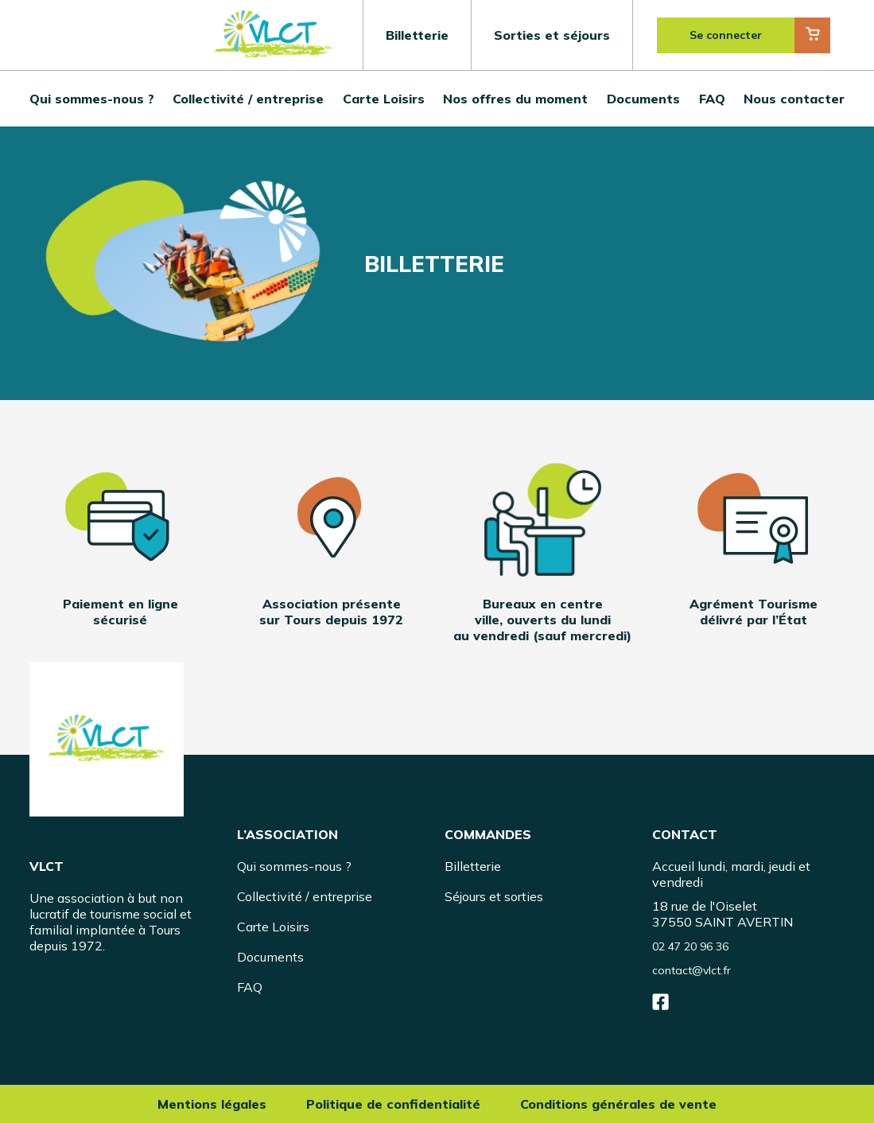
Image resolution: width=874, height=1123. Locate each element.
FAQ (712, 99)
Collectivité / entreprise (248, 99)
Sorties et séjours (552, 35)
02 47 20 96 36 (690, 946)
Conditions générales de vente (618, 1104)
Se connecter (725, 35)
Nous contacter (794, 99)
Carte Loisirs (384, 99)
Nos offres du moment (515, 99)
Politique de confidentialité (393, 1104)
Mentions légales (211, 1104)
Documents (643, 99)
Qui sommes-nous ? (91, 99)
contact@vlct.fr (691, 970)
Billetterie (417, 35)
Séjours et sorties (494, 896)
